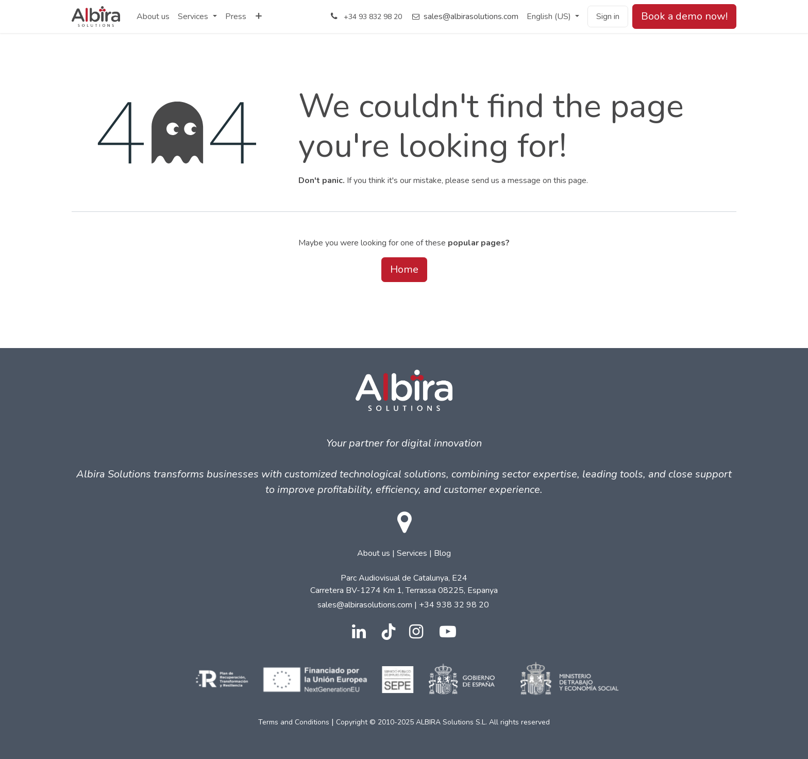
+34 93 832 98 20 (373, 17)
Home (404, 269)
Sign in (607, 16)
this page (569, 180)
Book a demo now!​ (684, 16)
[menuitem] (153, 16)
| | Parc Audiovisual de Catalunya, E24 (404, 596)
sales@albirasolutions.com (471, 16)
